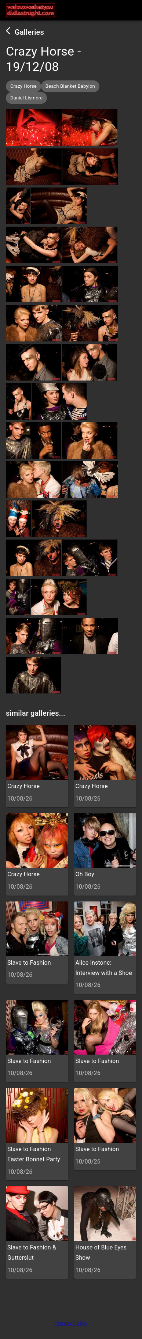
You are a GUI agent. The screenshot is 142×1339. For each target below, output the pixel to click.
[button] (23, 86)
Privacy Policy (71, 1323)
